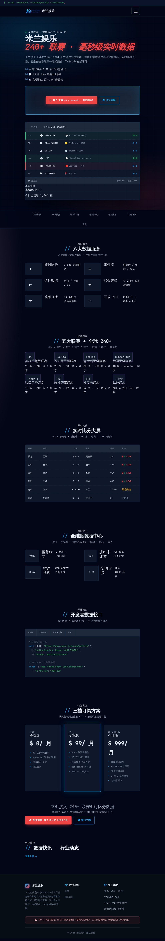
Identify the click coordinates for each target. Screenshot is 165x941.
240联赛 (56, 215)
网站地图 (69, 899)
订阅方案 (132, 215)
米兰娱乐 (80, 935)
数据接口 (113, 215)
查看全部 (31, 859)
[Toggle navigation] (136, 11)
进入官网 (109, 100)
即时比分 (74, 215)
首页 (67, 893)
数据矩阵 (37, 215)
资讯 (84, 224)
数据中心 (94, 215)
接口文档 (84, 822)
